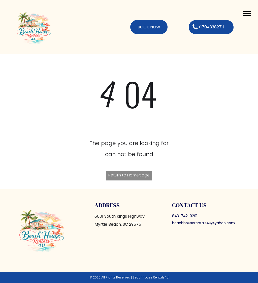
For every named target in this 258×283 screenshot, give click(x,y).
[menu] (246, 13)
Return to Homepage (129, 175)
